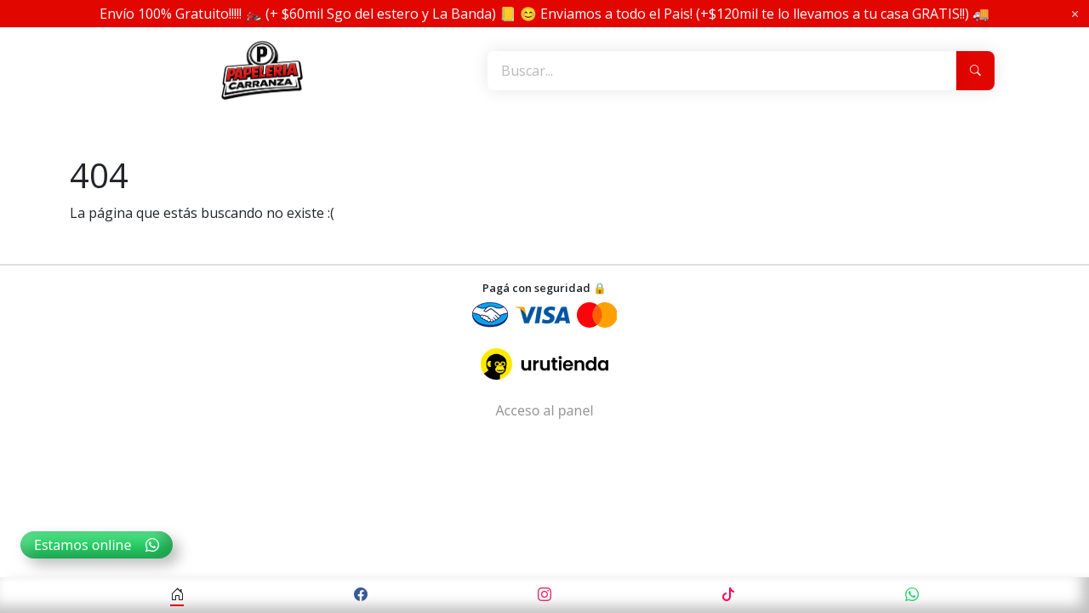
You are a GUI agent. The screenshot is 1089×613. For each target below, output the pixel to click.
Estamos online (96, 545)
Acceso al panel (544, 410)
